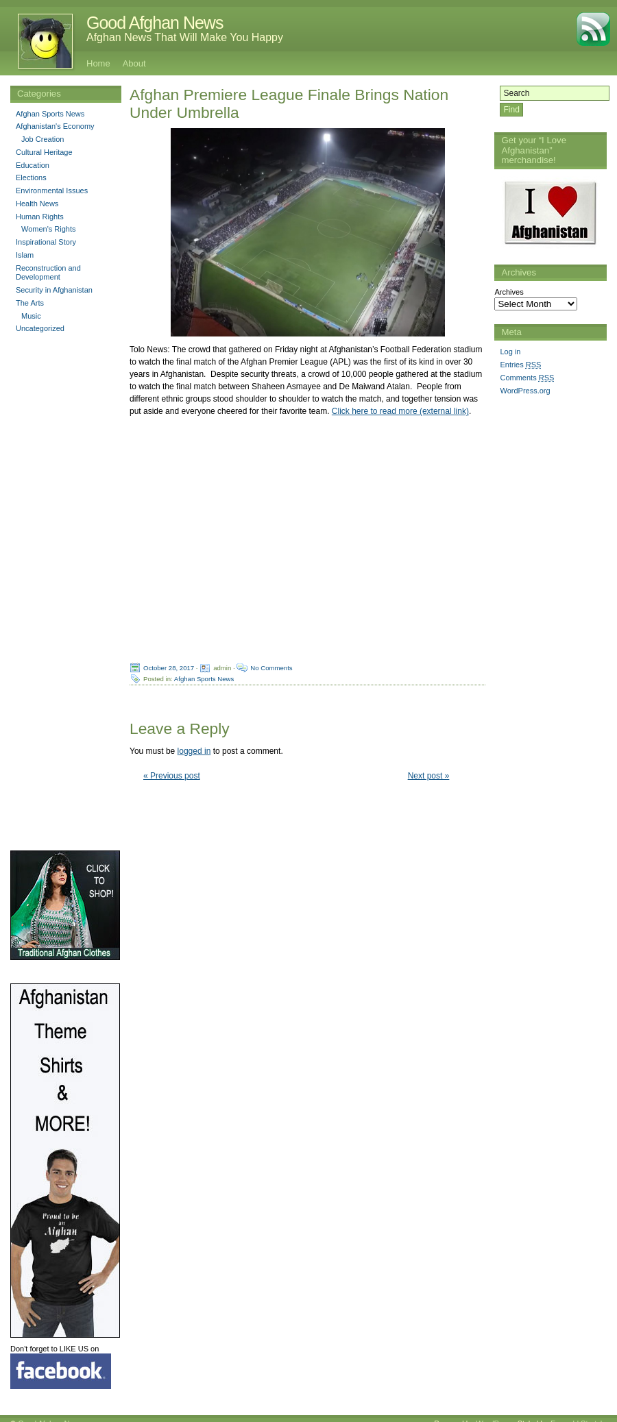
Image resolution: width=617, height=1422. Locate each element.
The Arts (30, 303)
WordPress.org (525, 391)
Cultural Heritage (44, 152)
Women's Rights (48, 229)
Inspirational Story (46, 242)
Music (31, 316)
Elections (31, 177)
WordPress (494, 1413)
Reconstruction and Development (48, 273)
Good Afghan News (154, 22)
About (134, 63)
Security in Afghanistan (54, 290)
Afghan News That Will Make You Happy (184, 37)
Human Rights (40, 216)
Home (98, 63)
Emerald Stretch (578, 1413)
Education (32, 165)
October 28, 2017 (168, 668)
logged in (194, 751)
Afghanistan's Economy (55, 126)
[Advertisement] (549, 614)
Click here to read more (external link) (400, 411)
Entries (520, 364)
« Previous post (171, 776)
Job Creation (42, 139)
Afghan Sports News (204, 679)
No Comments (271, 668)
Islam (25, 255)
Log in (510, 351)
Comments (527, 377)
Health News (37, 203)
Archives (508, 292)
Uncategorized (40, 328)
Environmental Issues (52, 190)
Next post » (429, 776)
